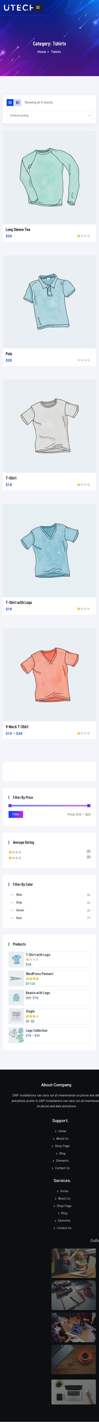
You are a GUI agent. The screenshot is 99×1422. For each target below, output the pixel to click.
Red (19, 918)
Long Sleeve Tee (18, 229)
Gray (19, 902)
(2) (49, 852)
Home (42, 52)
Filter (15, 814)
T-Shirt (11, 477)
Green (20, 910)
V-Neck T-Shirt (17, 726)
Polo (9, 353)
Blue (19, 894)
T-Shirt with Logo (19, 602)
